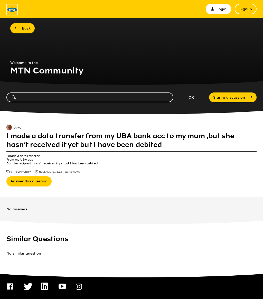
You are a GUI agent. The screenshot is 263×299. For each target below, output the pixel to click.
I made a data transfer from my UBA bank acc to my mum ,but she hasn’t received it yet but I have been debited (120, 140)
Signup (245, 9)
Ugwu (18, 128)
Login (218, 9)
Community (23, 171)
